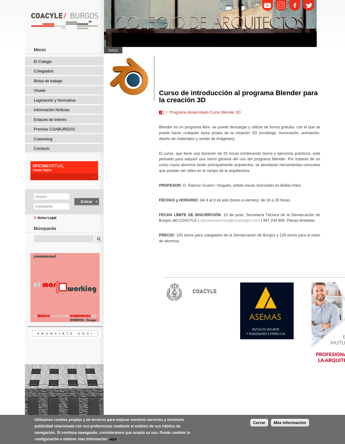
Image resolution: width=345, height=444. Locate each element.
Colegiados (44, 71)
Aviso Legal (47, 218)
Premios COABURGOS (54, 129)
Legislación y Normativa (55, 100)
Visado (40, 90)
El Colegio (43, 61)
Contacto (42, 148)
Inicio (113, 50)
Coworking (43, 139)
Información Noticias (51, 109)
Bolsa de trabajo (48, 81)
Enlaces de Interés (50, 119)
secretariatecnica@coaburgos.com (230, 220)
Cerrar (259, 422)
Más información (290, 422)
